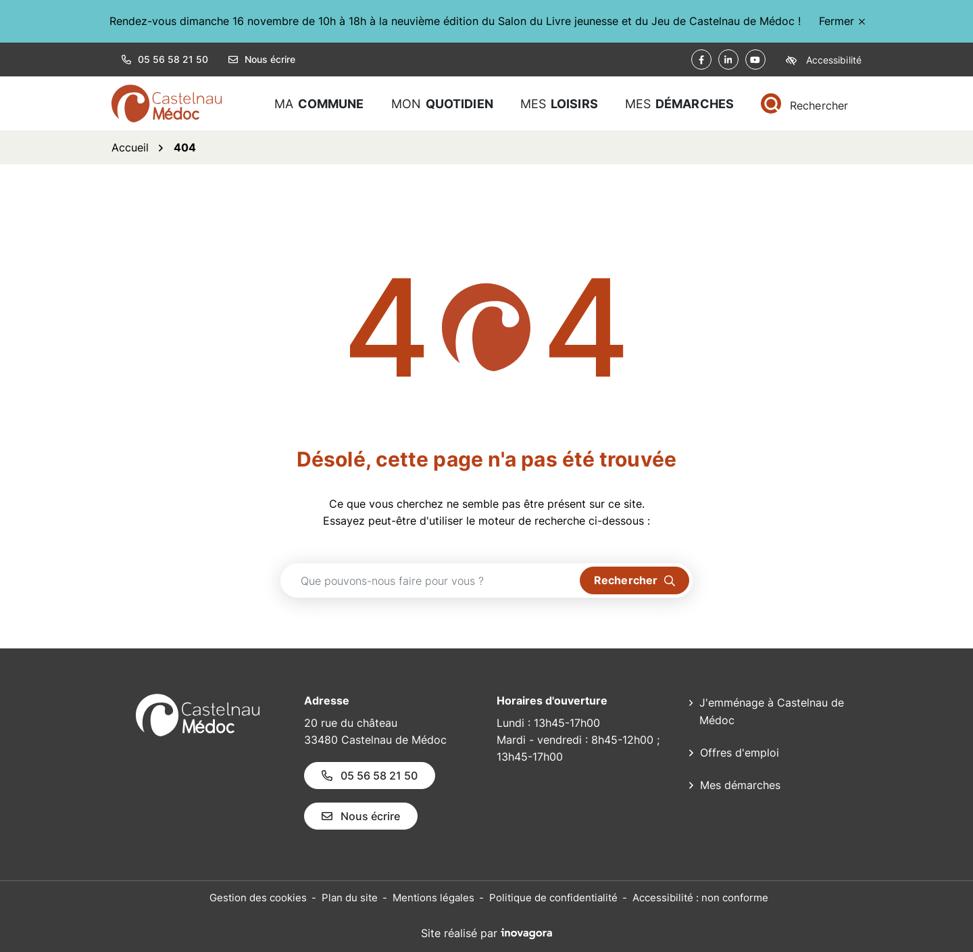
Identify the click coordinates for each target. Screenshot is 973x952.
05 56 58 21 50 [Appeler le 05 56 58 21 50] (370, 775)
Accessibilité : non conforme (700, 897)
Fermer (842, 21)
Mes (679, 104)
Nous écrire (261, 59)
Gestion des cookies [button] (258, 897)
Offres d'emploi (739, 752)
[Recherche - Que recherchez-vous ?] (430, 580)
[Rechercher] (804, 104)
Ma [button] (319, 104)
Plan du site (350, 897)
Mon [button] (442, 104)
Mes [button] (559, 104)
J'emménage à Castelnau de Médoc (771, 711)
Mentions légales (433, 897)
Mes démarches (740, 785)
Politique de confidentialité (553, 897)
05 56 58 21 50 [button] (165, 59)
